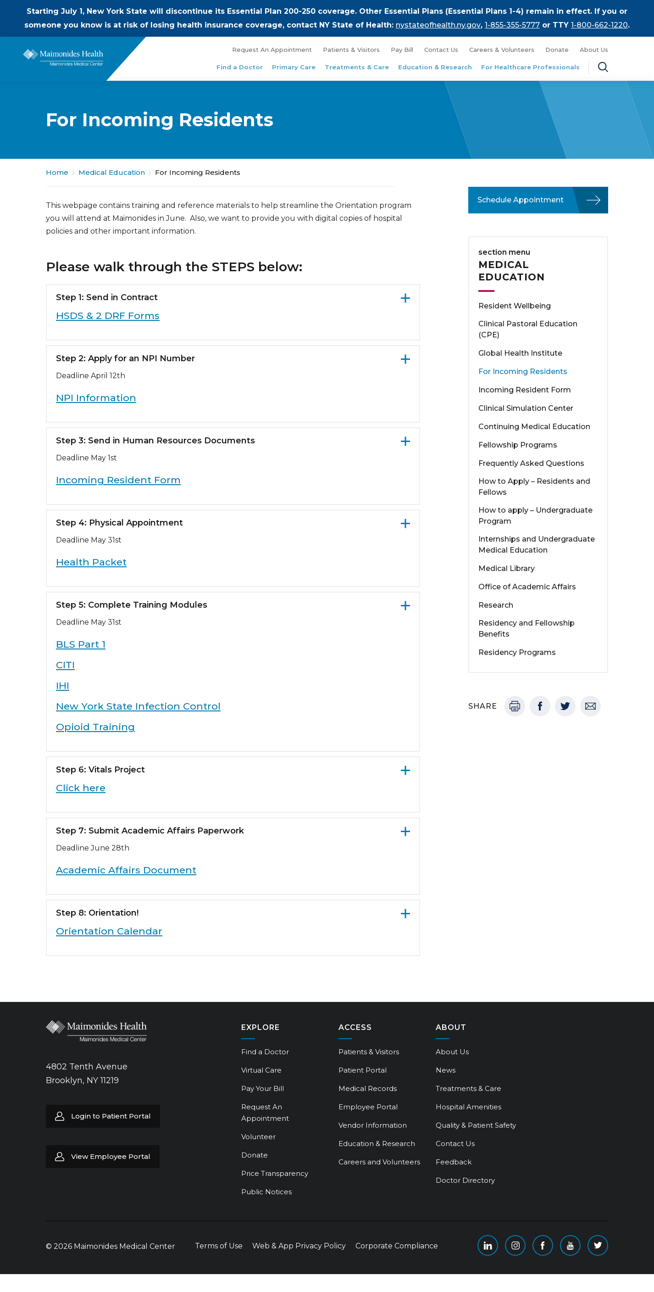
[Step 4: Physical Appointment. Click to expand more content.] (233, 523)
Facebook (540, 706)
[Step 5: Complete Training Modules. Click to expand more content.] (233, 605)
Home (57, 172)
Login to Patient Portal (111, 1116)
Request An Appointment (272, 49)
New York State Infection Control (138, 706)
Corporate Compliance (396, 1246)
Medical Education (111, 172)
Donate (557, 49)
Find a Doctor (239, 67)
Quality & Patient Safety (476, 1125)
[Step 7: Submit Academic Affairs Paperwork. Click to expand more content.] (233, 831)
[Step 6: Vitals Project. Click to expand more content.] (233, 770)
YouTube (570, 1245)
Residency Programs (517, 652)
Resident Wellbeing (514, 306)
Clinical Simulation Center (525, 408)
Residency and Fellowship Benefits (526, 628)
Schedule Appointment (520, 200)
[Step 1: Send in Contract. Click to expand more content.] (233, 297)
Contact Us (441, 49)
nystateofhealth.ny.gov (438, 25)
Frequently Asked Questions (531, 463)
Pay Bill (402, 49)
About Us (594, 49)
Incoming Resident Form (118, 480)
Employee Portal (368, 1106)
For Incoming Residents (522, 371)
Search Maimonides (603, 67)
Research (495, 605)
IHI (62, 685)
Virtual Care (261, 1070)
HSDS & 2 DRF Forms (108, 315)
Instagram (515, 1245)
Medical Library (506, 568)
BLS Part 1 (80, 644)
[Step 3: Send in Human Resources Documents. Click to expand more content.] (233, 440)
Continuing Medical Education (534, 426)
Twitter (565, 706)
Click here (80, 788)
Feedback (453, 1162)
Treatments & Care (357, 67)
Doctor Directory (465, 1180)
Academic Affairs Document (126, 870)
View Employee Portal (110, 1156)
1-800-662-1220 (599, 25)
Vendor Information (372, 1125)
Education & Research (435, 67)
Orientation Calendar (109, 931)
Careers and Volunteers (379, 1162)
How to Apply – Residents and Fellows (534, 487)
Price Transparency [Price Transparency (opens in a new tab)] (274, 1173)
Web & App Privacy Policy (299, 1246)
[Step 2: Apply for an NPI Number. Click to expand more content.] (233, 358)
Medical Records (367, 1088)
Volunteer (258, 1136)
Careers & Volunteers (501, 49)
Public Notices (266, 1191)
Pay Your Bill (262, 1088)
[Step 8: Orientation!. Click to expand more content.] (233, 913)
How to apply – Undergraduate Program (535, 516)
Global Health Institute (520, 353)
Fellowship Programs (517, 445)
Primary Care (294, 67)
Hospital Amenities (468, 1106)
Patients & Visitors (351, 49)
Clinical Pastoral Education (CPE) (527, 329)
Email (590, 706)
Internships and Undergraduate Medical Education (536, 544)
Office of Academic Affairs (527, 586)
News (445, 1070)
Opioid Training (95, 727)
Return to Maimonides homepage (63, 57)
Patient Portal (362, 1070)
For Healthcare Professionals (530, 67)
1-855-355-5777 (512, 25)
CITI (65, 665)
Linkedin (487, 1245)
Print (514, 706)
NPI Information (96, 397)
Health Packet (91, 562)
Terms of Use (219, 1246)
